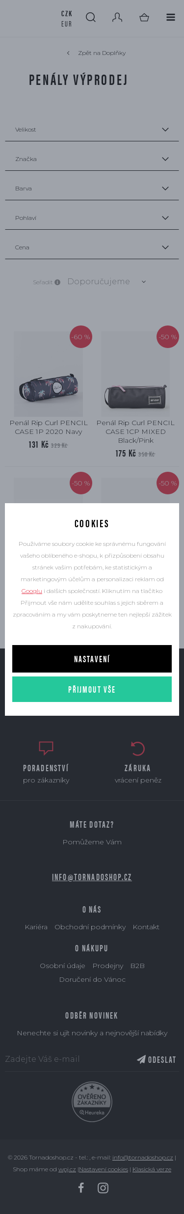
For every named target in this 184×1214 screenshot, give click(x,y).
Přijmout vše (92, 689)
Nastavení (92, 658)
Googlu (32, 590)
